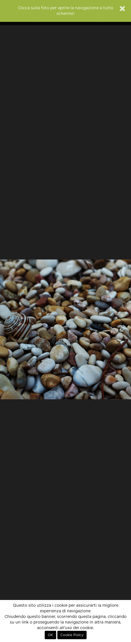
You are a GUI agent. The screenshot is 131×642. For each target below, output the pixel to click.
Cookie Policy (71, 635)
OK (50, 635)
